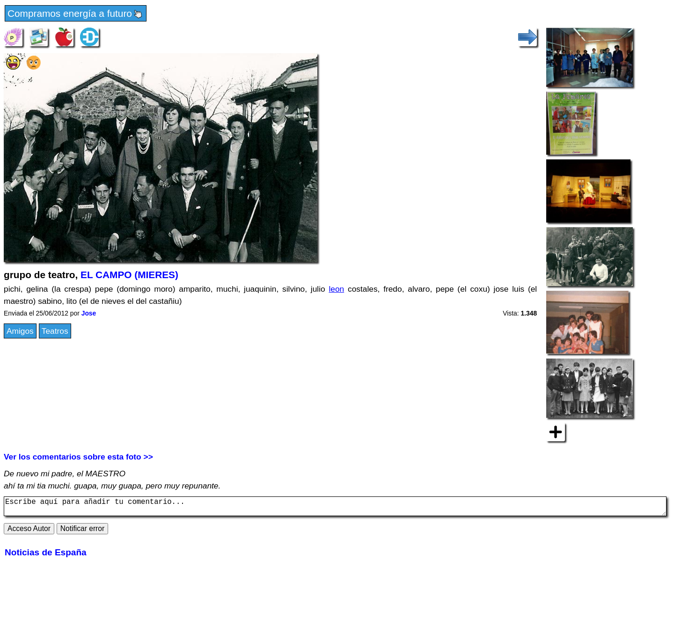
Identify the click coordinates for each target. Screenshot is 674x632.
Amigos (20, 331)
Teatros (55, 331)
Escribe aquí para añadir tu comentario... (335, 508)
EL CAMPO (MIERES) (129, 274)
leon (336, 289)
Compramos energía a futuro (75, 14)
